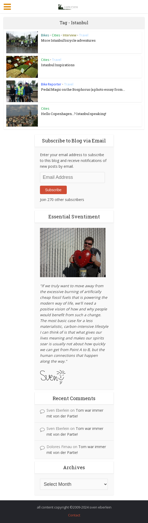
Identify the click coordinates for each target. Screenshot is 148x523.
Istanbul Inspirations (58, 65)
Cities (56, 35)
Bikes (45, 35)
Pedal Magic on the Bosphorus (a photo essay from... (83, 89)
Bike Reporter (51, 84)
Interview (69, 35)
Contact (74, 515)
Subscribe (53, 190)
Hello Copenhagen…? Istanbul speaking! (73, 113)
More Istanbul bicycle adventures (68, 40)
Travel (83, 35)
